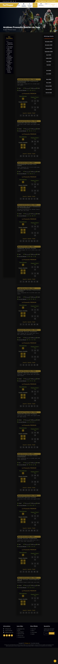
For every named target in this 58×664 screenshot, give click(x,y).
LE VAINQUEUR (9, 42)
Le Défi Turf (9, 68)
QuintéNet (9, 58)
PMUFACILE (9, 50)
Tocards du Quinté (9, 53)
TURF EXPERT (10, 46)
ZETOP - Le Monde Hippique (9, 71)
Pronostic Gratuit (30, 5)
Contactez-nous (53, 5)
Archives (35, 4)
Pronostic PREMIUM (24, 5)
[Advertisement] (29, 45)
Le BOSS (9, 64)
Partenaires (41, 4)
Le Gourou (9, 60)
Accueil (18, 4)
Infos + (46, 3)
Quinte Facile (10, 57)
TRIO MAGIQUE (9, 55)
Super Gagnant (9, 66)
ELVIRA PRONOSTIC (9, 62)
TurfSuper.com (27, 643)
